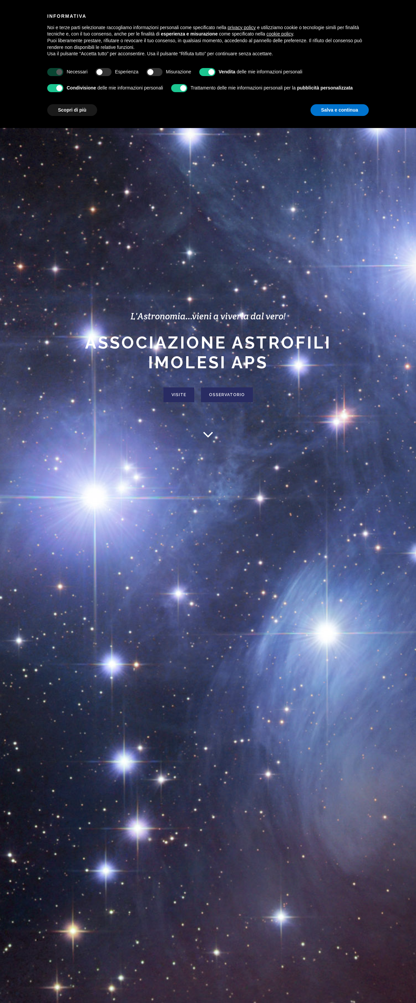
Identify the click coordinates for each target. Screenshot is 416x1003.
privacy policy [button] (242, 27)
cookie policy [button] (280, 34)
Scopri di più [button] (72, 110)
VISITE (178, 395)
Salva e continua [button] (339, 110)
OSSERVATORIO (227, 395)
